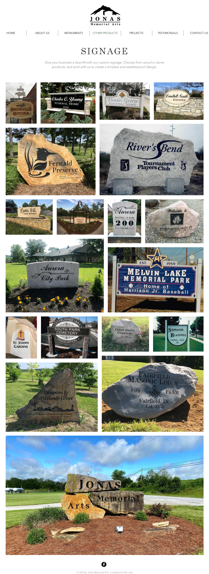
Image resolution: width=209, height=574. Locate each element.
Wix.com (128, 572)
